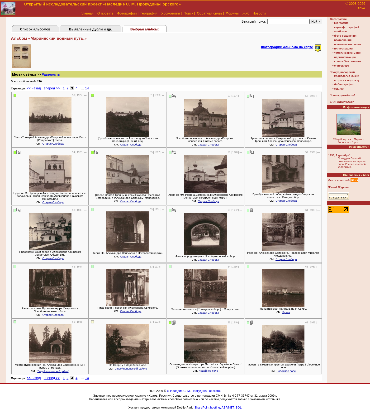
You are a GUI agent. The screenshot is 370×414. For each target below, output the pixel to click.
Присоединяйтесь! (342, 95)
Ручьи (286, 312)
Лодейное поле (208, 370)
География (148, 13)
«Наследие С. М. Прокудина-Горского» (194, 391)
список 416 (341, 65)
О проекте (105, 13)
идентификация (345, 57)
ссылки (339, 88)
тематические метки (347, 52)
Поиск (188, 13)
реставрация (342, 40)
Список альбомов (35, 29)
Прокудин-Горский (342, 72)
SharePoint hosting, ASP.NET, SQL (218, 407)
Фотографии (127, 13)
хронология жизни (346, 75)
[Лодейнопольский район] (53, 371)
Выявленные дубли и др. (90, 29)
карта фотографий (346, 27)
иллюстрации (343, 48)
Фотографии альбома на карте (287, 47)
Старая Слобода (53, 143)
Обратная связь (209, 13)
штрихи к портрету (347, 80)
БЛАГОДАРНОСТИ (342, 101)
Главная (87, 13)
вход (361, 7)
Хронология (170, 13)
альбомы (340, 31)
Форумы (232, 13)
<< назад (34, 88)
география (341, 22)
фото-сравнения (345, 35)
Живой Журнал (338, 187)
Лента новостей (339, 180)
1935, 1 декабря (338, 155)
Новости (259, 13)
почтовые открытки (347, 44)
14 (87, 88)
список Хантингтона (347, 61)
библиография (344, 84)
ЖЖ (245, 13)
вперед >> (52, 88)
